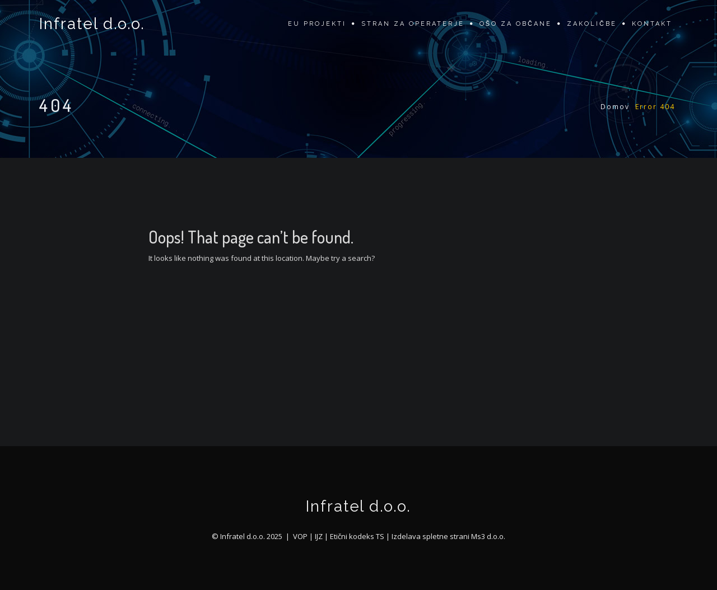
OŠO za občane (515, 23)
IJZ (319, 536)
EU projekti (317, 23)
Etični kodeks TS (357, 536)
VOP (300, 536)
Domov (615, 106)
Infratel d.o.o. (92, 24)
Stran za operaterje (412, 23)
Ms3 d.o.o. (488, 536)
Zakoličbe (592, 23)
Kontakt (652, 23)
